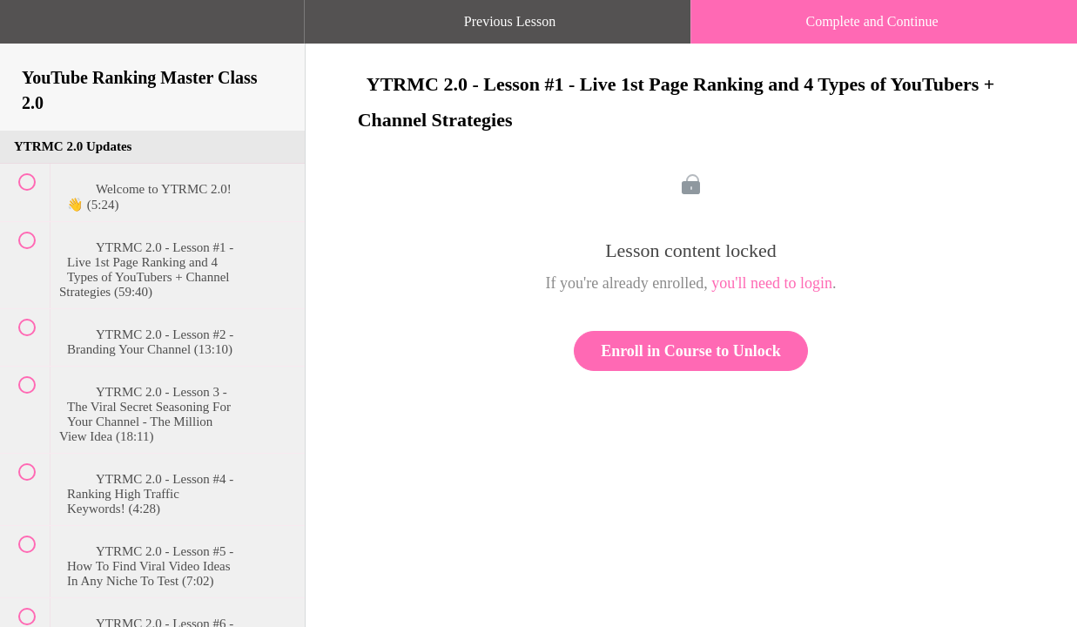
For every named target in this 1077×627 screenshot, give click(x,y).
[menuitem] (152, 39)
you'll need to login (771, 283)
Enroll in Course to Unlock (691, 351)
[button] (30, 30)
